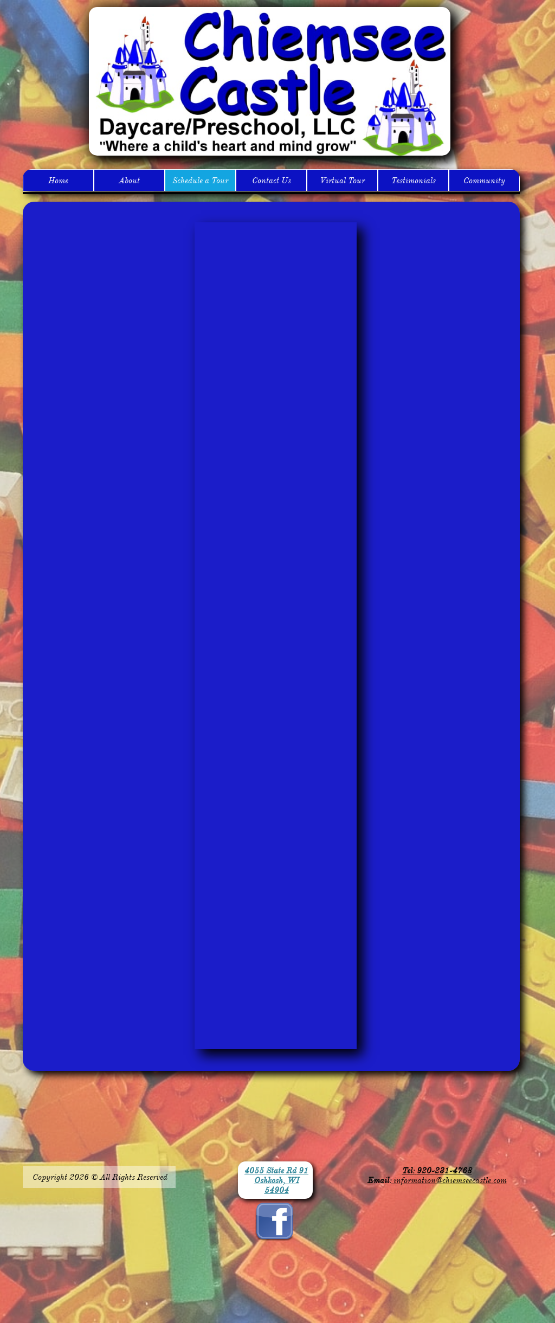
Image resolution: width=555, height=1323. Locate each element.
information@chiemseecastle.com (449, 1180)
